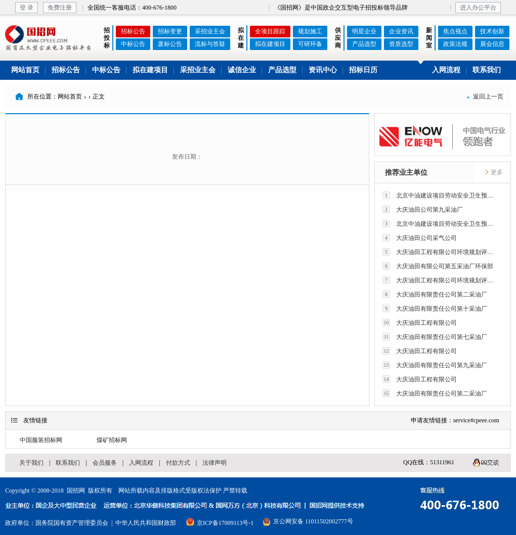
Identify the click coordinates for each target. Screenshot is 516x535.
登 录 (26, 7)
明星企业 (364, 31)
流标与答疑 (210, 43)
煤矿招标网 (112, 440)
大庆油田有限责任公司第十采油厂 (434, 308)
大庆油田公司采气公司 (419, 237)
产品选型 (364, 43)
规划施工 (310, 31)
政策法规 (455, 43)
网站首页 (25, 70)
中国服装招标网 (41, 440)
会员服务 (105, 462)
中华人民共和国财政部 (145, 522)
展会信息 (492, 43)
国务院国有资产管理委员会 (71, 522)
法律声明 (214, 462)
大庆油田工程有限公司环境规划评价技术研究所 (440, 252)
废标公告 (170, 43)
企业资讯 (401, 31)
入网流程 (446, 70)
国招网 (76, 490)
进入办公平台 (478, 7)
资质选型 (401, 43)
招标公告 (133, 31)
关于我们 (31, 462)
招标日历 (363, 70)
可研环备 (310, 43)
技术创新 (492, 31)
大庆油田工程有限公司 (419, 322)
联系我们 (486, 70)
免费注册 (60, 7)
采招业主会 (210, 31)
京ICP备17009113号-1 (225, 522)
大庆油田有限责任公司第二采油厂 (434, 294)
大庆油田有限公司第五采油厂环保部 (437, 266)
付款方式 (178, 462)
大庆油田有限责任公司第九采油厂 (434, 365)
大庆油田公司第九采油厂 (422, 209)
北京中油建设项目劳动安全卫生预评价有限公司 (440, 195)
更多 (494, 172)
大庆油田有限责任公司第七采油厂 (434, 337)
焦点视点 (455, 31)
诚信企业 (242, 70)
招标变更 (170, 31)
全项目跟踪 (270, 31)
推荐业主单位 (406, 172)
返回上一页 (485, 96)
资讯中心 (323, 70)
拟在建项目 (270, 43)
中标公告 (133, 43)
